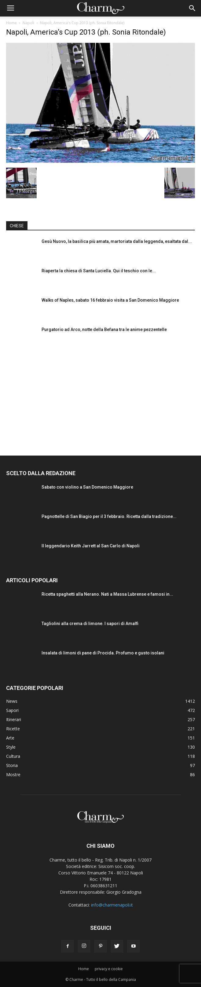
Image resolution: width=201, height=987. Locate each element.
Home (11, 22)
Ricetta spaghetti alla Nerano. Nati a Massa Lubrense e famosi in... (107, 594)
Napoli (28, 22)
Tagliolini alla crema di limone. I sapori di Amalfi (90, 623)
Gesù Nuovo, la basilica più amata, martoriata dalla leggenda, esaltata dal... (117, 241)
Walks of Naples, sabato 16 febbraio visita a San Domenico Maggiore (110, 300)
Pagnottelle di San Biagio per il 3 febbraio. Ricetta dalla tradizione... (109, 516)
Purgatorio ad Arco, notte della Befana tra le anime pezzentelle (104, 329)
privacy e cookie (109, 968)
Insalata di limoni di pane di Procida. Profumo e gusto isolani (103, 652)
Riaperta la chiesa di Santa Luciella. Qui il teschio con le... (99, 270)
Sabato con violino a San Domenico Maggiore (87, 487)
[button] (192, 8)
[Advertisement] (100, 396)
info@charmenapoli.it (112, 905)
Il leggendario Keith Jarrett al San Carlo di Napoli (91, 545)
